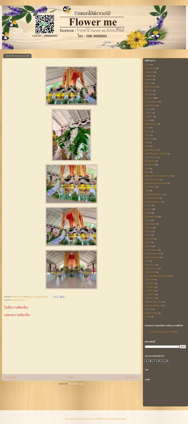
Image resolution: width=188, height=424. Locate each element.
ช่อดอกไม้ (148, 139)
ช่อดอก (147, 135)
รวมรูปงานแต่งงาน (151, 250)
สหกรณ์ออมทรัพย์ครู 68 (153, 305)
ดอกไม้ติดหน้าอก (151, 150)
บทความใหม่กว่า (11, 377)
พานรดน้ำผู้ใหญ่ (150, 224)
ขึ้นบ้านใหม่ (149, 91)
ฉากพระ (148, 131)
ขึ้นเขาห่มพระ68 (151, 87)
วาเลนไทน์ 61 (150, 283)
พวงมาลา (148, 209)
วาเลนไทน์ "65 (150, 294)
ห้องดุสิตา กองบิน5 (151, 313)
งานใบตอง (148, 113)
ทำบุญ (147, 168)
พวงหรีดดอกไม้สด (151, 217)
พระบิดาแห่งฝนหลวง (152, 198)
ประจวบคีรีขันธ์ (150, 187)
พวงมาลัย (148, 205)
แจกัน (147, 128)
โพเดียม (148, 235)
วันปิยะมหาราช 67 (151, 268)
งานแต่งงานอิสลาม (151, 102)
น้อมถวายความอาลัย (152, 179)
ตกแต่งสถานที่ (150, 165)
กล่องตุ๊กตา (149, 76)
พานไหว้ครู (149, 228)
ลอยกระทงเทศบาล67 (152, 257)
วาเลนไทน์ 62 (150, 287)
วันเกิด (147, 261)
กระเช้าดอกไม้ (150, 68)
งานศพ (147, 120)
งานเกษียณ (149, 94)
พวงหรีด (148, 213)
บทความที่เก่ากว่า (131, 377)
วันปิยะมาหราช (150, 272)
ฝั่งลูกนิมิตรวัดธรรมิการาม (154, 194)
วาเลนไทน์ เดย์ (150, 298)
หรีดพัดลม (148, 309)
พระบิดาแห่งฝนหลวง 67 (153, 202)
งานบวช (148, 109)
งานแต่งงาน (149, 98)
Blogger (123, 419)
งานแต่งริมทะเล (150, 105)
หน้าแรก (71, 377)
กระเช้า (147, 65)
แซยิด (147, 142)
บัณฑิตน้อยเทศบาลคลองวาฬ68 (156, 183)
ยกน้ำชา (148, 242)
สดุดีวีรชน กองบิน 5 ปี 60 (153, 302)
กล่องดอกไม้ (149, 72)
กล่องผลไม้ (149, 79)
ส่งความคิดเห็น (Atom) (77, 384)
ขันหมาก (148, 83)
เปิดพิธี (147, 191)
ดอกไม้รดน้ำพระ (151, 157)
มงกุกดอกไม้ (149, 239)
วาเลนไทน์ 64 (150, 291)
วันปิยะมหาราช (150, 265)
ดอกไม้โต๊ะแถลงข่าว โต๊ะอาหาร (156, 154)
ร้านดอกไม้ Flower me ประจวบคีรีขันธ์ (163, 332)
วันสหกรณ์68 (149, 279)
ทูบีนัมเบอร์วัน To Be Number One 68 (158, 176)
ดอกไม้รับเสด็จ (150, 161)
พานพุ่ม (147, 220)
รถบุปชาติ (148, 246)
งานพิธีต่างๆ (149, 116)
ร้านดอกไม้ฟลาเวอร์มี (152, 254)
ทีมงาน (147, 172)
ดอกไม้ (147, 146)
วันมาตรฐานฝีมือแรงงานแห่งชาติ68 (157, 276)
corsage (148, 317)
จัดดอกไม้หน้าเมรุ (18, 300)
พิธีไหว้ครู (148, 231)
